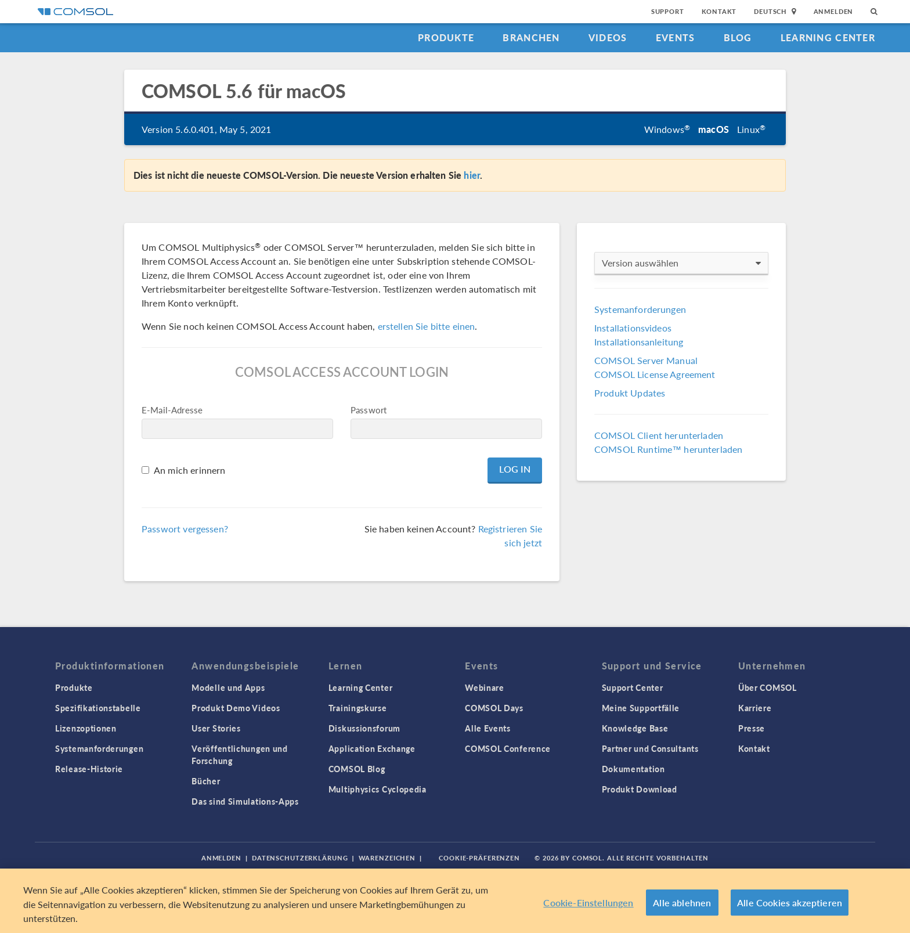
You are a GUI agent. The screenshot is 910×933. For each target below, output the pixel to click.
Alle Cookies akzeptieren (789, 902)
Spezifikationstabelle (98, 708)
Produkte (446, 37)
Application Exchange (372, 748)
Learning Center (828, 37)
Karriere (755, 708)
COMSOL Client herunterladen (658, 435)
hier (472, 175)
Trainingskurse (357, 708)
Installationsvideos (632, 327)
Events (675, 37)
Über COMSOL (767, 687)
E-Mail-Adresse (172, 410)
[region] (455, 901)
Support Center (632, 687)
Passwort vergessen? (185, 528)
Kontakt (719, 11)
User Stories (216, 728)
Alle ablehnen (682, 902)
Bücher (206, 781)
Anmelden (834, 11)
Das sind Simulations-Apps (245, 801)
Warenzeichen (387, 857)
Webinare (484, 687)
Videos (607, 37)
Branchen (531, 37)
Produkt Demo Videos (236, 708)
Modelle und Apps (228, 687)
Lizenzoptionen (86, 728)
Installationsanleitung (638, 341)
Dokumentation (633, 769)
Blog (738, 37)
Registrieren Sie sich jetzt (510, 535)
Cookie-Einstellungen (588, 902)
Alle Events (488, 728)
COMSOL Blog (356, 769)
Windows (667, 129)
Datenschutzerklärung (300, 857)
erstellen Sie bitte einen (426, 326)
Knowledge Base (635, 728)
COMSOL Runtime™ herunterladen (668, 449)
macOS (713, 129)
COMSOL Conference (508, 748)
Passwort (369, 410)
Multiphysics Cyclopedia (377, 789)
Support (667, 11)
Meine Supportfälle (641, 708)
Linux (751, 129)
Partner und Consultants (650, 748)
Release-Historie (89, 769)
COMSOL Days (494, 708)
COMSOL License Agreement (655, 374)
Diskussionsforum (364, 728)
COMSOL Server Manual (646, 360)
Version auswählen (681, 263)
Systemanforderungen (640, 309)
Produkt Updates (629, 392)
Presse (751, 728)
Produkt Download (639, 789)
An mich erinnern (189, 470)
